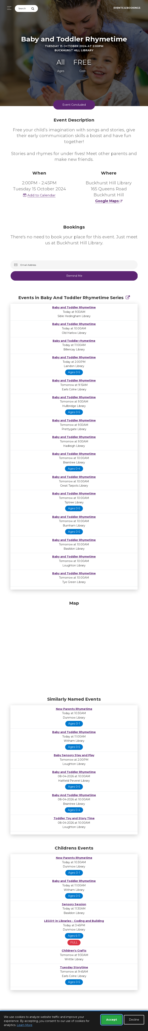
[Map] (74, 647)
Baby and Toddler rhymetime (74, 341)
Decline (134, 1019)
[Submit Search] (34, 8)
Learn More (24, 1025)
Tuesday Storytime (74, 967)
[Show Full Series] (128, 297)
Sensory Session (74, 904)
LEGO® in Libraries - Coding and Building (74, 921)
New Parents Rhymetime (74, 709)
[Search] (23, 8)
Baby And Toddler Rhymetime (74, 795)
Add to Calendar (39, 195)
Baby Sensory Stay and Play (74, 755)
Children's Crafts (74, 950)
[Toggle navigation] (8, 8)
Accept (111, 1019)
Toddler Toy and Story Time (74, 818)
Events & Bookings (127, 7)
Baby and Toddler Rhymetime (74, 307)
